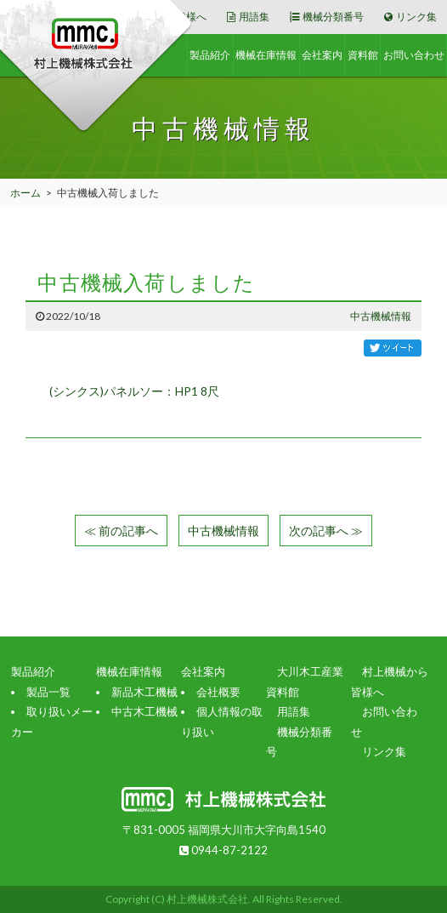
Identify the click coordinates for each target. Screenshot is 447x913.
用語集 (248, 16)
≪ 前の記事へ (121, 530)
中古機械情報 (380, 316)
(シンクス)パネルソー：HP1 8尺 (134, 391)
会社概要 (218, 692)
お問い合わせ (413, 55)
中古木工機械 (144, 711)
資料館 (363, 55)
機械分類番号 (327, 16)
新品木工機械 (144, 692)
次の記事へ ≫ (326, 530)
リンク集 (410, 16)
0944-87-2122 (223, 850)
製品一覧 (48, 692)
